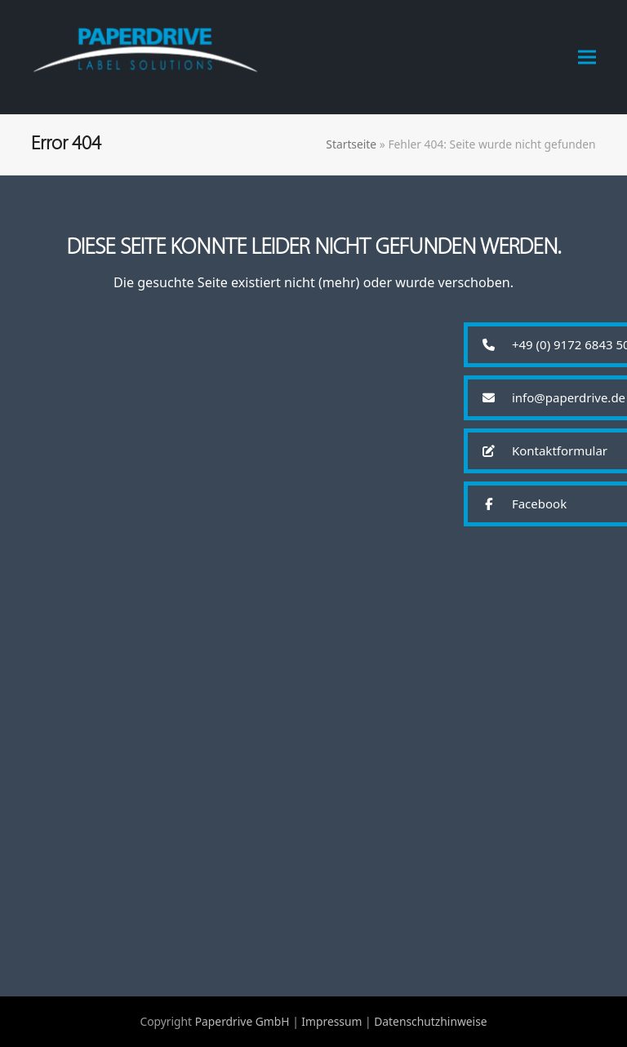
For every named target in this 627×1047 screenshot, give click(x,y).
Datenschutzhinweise (430, 1021)
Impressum (331, 1021)
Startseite (351, 144)
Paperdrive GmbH (242, 1021)
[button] (587, 57)
